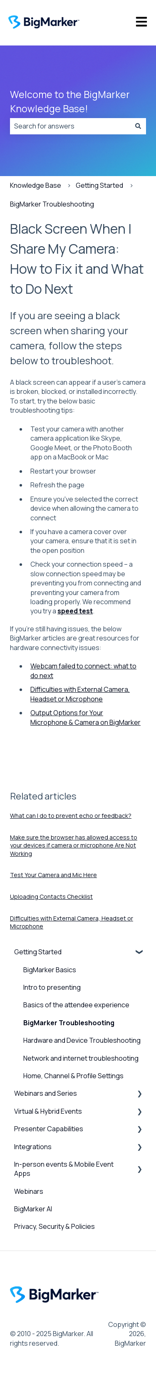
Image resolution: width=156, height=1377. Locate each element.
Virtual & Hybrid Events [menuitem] (48, 1111)
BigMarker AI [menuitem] (33, 1208)
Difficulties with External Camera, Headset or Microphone (80, 694)
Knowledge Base (35, 185)
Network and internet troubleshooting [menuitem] (81, 1058)
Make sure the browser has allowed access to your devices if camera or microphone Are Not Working (73, 845)
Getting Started (99, 185)
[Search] (138, 126)
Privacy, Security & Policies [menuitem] (54, 1226)
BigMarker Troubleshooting (52, 204)
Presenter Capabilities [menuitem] (48, 1128)
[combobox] (70, 126)
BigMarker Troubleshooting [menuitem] (68, 1022)
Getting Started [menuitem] (38, 951)
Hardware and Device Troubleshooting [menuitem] (82, 1040)
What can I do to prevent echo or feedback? (70, 816)
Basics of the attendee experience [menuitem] (76, 1004)
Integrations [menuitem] (33, 1146)
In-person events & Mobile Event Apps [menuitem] (64, 1169)
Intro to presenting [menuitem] (52, 987)
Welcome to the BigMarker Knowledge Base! (70, 102)
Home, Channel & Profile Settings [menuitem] (73, 1075)
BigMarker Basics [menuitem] (49, 969)
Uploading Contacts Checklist (51, 896)
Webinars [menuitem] (28, 1191)
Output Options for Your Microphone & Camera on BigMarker (85, 717)
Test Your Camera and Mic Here (53, 875)
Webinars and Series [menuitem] (45, 1093)
